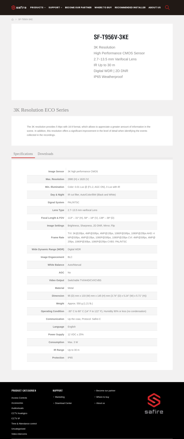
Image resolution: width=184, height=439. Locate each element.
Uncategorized (18, 429)
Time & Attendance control (24, 423)
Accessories (17, 403)
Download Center (63, 403)
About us (155, 7)
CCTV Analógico (19, 413)
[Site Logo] (18, 7)
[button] (167, 7)
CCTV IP (15, 418)
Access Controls (19, 398)
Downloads (45, 154)
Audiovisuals (17, 408)
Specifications (23, 154)
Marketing (60, 397)
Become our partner (78, 7)
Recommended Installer (130, 7)
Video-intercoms (19, 434)
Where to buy (103, 7)
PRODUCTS (36, 7)
